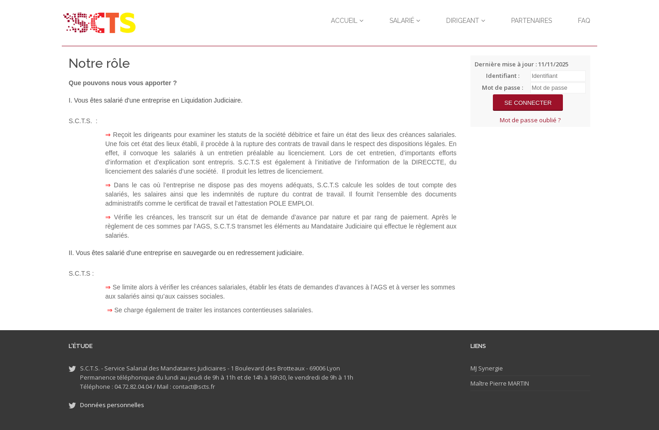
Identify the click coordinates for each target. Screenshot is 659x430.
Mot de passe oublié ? (530, 120)
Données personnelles (112, 405)
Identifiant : (502, 75)
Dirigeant (465, 20)
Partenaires (531, 20)
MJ (473, 368)
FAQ (584, 20)
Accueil (347, 20)
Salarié (404, 20)
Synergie (490, 368)
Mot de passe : (502, 87)
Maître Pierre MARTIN (499, 383)
